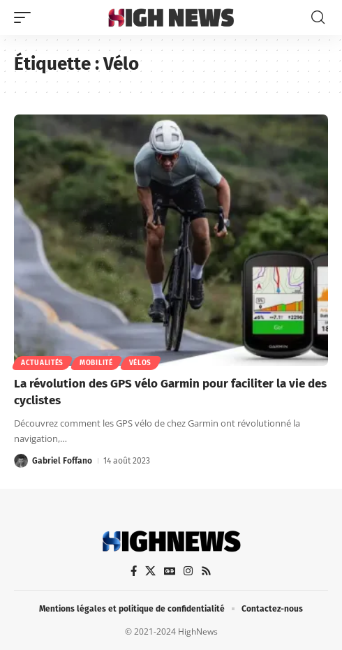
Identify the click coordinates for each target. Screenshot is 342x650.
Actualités (42, 363)
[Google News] (170, 571)
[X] (150, 571)
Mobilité (96, 363)
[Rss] (206, 571)
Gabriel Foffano (62, 461)
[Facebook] (133, 571)
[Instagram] (188, 571)
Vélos (140, 363)
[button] (26, 17)
